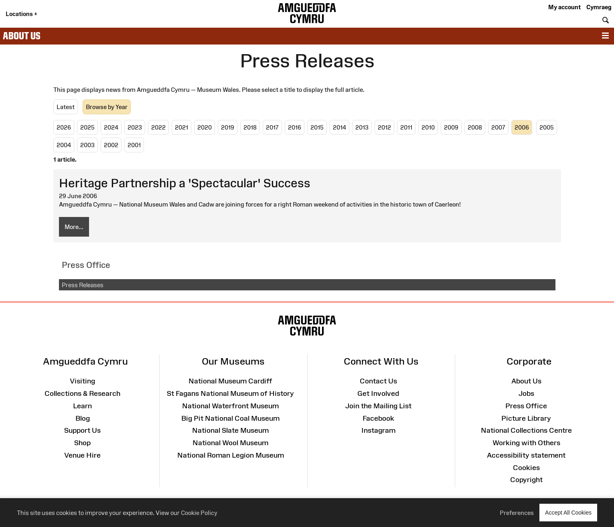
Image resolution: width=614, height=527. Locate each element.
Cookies (526, 468)
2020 (204, 127)
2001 (134, 145)
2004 (64, 145)
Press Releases (82, 285)
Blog (82, 418)
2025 (87, 127)
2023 (135, 127)
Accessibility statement (526, 455)
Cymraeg (598, 7)
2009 (451, 127)
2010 (428, 127)
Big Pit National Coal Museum (230, 418)
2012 (384, 127)
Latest (66, 106)
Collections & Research (82, 393)
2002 (111, 145)
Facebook (378, 418)
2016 (294, 127)
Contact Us (378, 381)
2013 (362, 127)
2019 (227, 127)
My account (564, 7)
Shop (82, 443)
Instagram (378, 430)
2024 (111, 127)
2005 (546, 127)
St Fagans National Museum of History (230, 393)
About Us (22, 36)
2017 (272, 127)
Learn (82, 406)
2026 (64, 127)
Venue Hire (82, 455)
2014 (339, 127)
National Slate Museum (230, 430)
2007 (498, 127)
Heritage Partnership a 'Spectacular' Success (184, 183)
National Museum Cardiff (230, 381)
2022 (158, 127)
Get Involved (378, 393)
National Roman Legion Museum (230, 455)
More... (74, 226)
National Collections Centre (526, 430)
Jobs (526, 393)
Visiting (82, 381)
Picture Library (526, 418)
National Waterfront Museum (230, 406)
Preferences (517, 512)
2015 (317, 127)
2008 (475, 127)
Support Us (82, 430)
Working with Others (526, 443)
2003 (87, 145)
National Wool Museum (230, 443)
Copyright (526, 480)
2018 (250, 127)
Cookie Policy (199, 512)
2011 (406, 127)
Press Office (526, 406)
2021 (181, 127)
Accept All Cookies (568, 512)
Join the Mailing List (378, 406)
